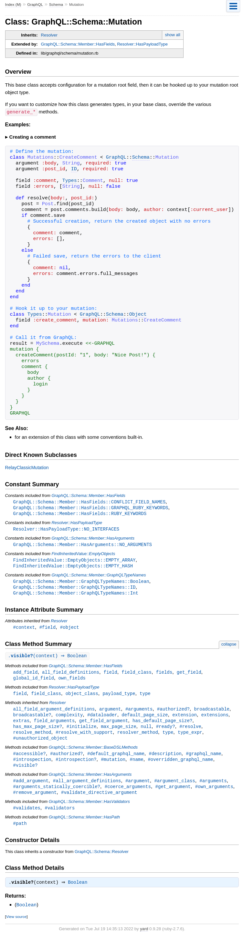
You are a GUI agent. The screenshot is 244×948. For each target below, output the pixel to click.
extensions (214, 720)
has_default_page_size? (162, 726)
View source (16, 926)
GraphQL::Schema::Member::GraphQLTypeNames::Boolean (81, 583)
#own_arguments (214, 794)
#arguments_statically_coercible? (56, 794)
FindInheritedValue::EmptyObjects (83, 555)
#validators (60, 816)
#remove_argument (35, 800)
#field (47, 630)
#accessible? (29, 760)
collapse (229, 647)
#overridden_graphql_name (180, 766)
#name (136, 766)
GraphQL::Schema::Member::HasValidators (89, 809)
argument (110, 714)
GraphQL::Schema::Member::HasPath (84, 825)
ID (74, 169)
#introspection (32, 766)
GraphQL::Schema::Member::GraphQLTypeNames (98, 576)
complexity (69, 720)
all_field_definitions (70, 676)
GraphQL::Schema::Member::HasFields (78, 44)
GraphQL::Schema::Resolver (102, 860)
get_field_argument (103, 726)
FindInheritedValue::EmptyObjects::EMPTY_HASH (73, 567)
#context (24, 630)
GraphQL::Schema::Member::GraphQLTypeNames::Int (75, 596)
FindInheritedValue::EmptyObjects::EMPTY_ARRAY (74, 561)
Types (69, 180)
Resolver (49, 35)
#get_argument (172, 794)
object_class (82, 698)
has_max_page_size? (37, 732)
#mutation (113, 766)
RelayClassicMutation (27, 467)
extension (184, 720)
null (146, 732)
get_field (189, 676)
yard (144, 938)
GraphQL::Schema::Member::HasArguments (92, 539)
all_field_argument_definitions (54, 714)
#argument (137, 788)
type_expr (190, 738)
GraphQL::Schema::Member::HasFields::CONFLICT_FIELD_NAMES (89, 502)
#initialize (82, 732)
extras (21, 726)
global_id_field (33, 682)
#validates (26, 816)
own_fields (72, 682)
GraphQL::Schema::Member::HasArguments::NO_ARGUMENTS (82, 545)
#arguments (139, 714)
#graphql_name (203, 760)
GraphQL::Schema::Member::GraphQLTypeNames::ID (74, 589)
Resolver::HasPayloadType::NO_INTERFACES (66, 530)
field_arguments (54, 726)
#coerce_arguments (128, 794)
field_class (137, 676)
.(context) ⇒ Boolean (48, 659)
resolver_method (137, 738)
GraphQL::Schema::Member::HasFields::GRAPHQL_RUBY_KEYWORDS (90, 508)
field (110, 676)
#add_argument (30, 788)
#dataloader (102, 720)
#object (69, 630)
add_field (25, 676)
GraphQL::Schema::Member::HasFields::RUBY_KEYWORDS (80, 514)
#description (165, 760)
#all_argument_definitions (87, 788)
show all (172, 34)
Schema (56, 4)
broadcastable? (32, 720)
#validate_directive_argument (99, 800)
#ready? (165, 732)
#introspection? (76, 766)
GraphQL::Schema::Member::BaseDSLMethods (93, 753)
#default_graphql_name (115, 760)
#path (20, 832)
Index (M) (13, 4)
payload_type (118, 698)
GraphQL (35, 4)
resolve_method (32, 738)
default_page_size (145, 720)
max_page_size (118, 732)
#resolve (190, 732)
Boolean (79, 892)
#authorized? (173, 714)
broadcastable (211, 714)
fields (164, 676)
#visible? (25, 772)
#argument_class (174, 788)
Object (138, 314)
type (145, 698)
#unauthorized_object (40, 744)
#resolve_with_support (84, 738)
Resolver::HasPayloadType (142, 44)
